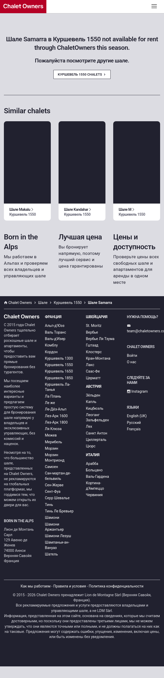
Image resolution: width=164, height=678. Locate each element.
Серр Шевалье (57, 498)
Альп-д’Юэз (54, 326)
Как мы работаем (35, 586)
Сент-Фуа (52, 491)
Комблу (51, 345)
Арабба (92, 464)
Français (134, 429)
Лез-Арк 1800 (56, 422)
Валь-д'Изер (55, 339)
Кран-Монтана (98, 358)
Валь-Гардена (97, 476)
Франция (53, 317)
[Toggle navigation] (154, 6)
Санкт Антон (96, 433)
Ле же (50, 403)
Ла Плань (53, 396)
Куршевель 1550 (59, 365)
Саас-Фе (93, 371)
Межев (51, 435)
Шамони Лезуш (58, 536)
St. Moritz (94, 326)
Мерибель (53, 442)
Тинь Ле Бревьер (59, 511)
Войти (132, 355)
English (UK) (137, 416)
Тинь (49, 505)
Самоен (51, 467)
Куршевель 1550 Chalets (82, 74)
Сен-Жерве (54, 485)
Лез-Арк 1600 (56, 416)
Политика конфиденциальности (116, 586)
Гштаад (92, 345)
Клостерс (94, 352)
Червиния (94, 495)
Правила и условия (69, 586)
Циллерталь (96, 440)
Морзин (51, 448)
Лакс (90, 365)
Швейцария (97, 317)
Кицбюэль (94, 408)
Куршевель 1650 (59, 371)
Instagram (137, 391)
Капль (91, 402)
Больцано (94, 470)
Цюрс (91, 446)
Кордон (51, 352)
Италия (92, 455)
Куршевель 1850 (59, 378)
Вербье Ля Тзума (100, 339)
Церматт (93, 378)
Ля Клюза (53, 429)
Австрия (94, 386)
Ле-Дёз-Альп (55, 409)
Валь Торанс (55, 332)
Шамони (52, 517)
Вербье (92, 332)
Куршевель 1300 (59, 358)
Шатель (51, 554)
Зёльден (93, 395)
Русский (134, 423)
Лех (89, 426)
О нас (131, 362)
